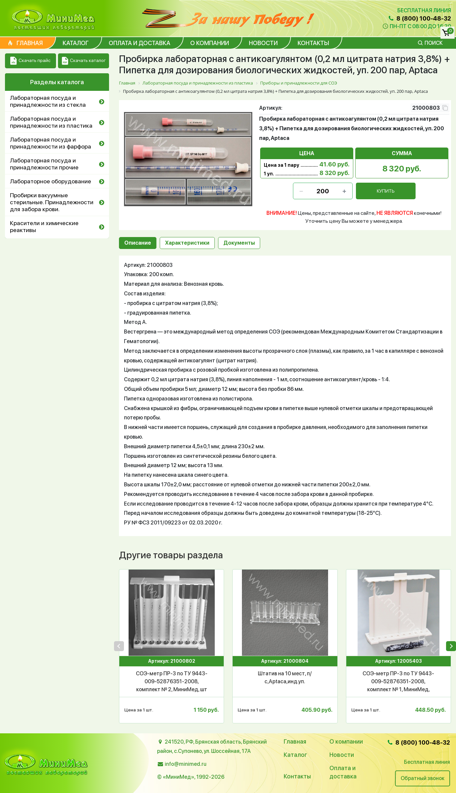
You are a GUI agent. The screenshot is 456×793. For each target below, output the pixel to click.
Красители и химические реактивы (44, 226)
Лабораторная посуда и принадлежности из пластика (51, 122)
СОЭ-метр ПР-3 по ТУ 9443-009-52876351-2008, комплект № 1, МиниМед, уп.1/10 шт (398, 682)
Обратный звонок (422, 778)
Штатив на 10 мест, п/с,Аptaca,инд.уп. (285, 677)
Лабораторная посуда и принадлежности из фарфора (50, 143)
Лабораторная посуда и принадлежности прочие (44, 164)
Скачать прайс (30, 61)
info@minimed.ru (185, 764)
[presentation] (119, 646)
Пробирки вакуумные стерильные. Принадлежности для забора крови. (51, 202)
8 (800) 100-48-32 (419, 18)
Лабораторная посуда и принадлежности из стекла (48, 101)
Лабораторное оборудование (50, 181)
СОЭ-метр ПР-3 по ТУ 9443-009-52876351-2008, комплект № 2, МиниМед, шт (171, 681)
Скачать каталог (84, 61)
